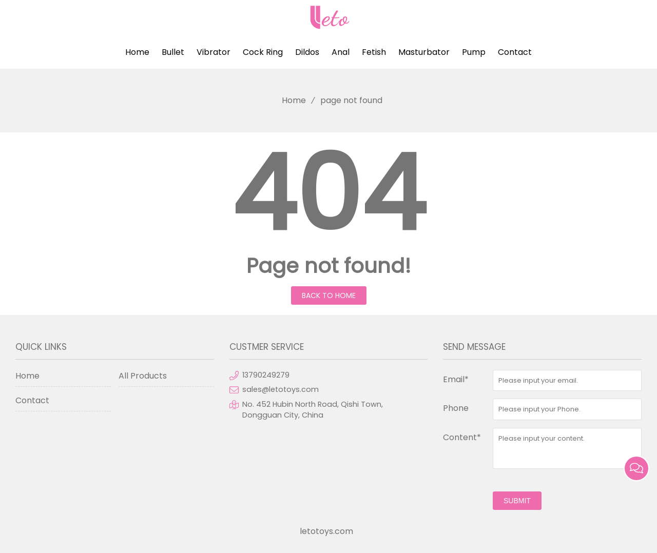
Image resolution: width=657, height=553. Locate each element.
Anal (341, 52)
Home (137, 52)
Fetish (374, 52)
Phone (456, 408)
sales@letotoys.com (280, 389)
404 (328, 194)
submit (517, 501)
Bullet (173, 52)
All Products (143, 376)
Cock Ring (263, 52)
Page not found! (328, 265)
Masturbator (424, 52)
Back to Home (329, 295)
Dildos (307, 52)
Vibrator (213, 52)
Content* (462, 437)
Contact (515, 52)
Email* (456, 379)
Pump (474, 52)
